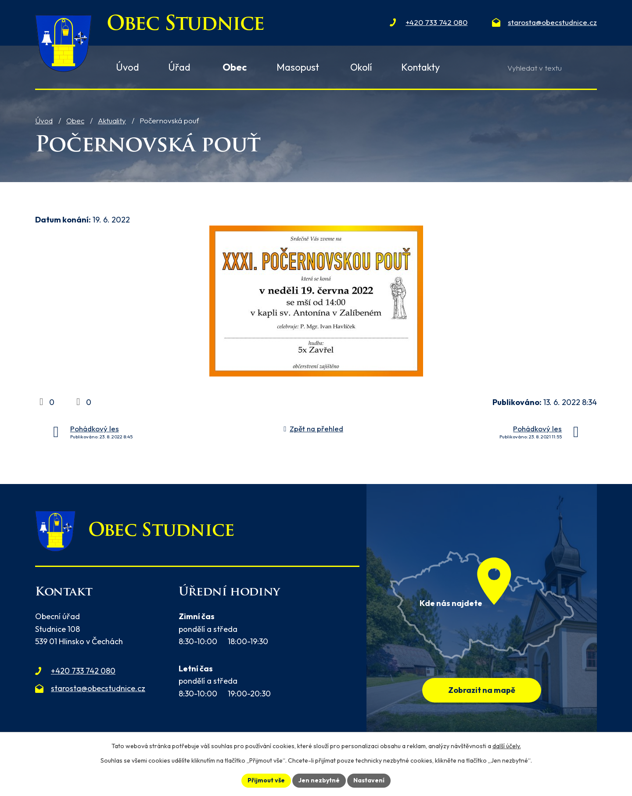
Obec (75, 120)
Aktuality (112, 120)
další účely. (506, 746)
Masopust (297, 67)
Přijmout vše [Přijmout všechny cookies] (266, 780)
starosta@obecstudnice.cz (98, 688)
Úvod (44, 120)
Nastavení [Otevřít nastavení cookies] (368, 780)
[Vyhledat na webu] (546, 68)
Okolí (361, 67)
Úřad (179, 67)
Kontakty (420, 67)
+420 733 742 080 (83, 671)
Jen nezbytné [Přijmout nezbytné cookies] (319, 780)
